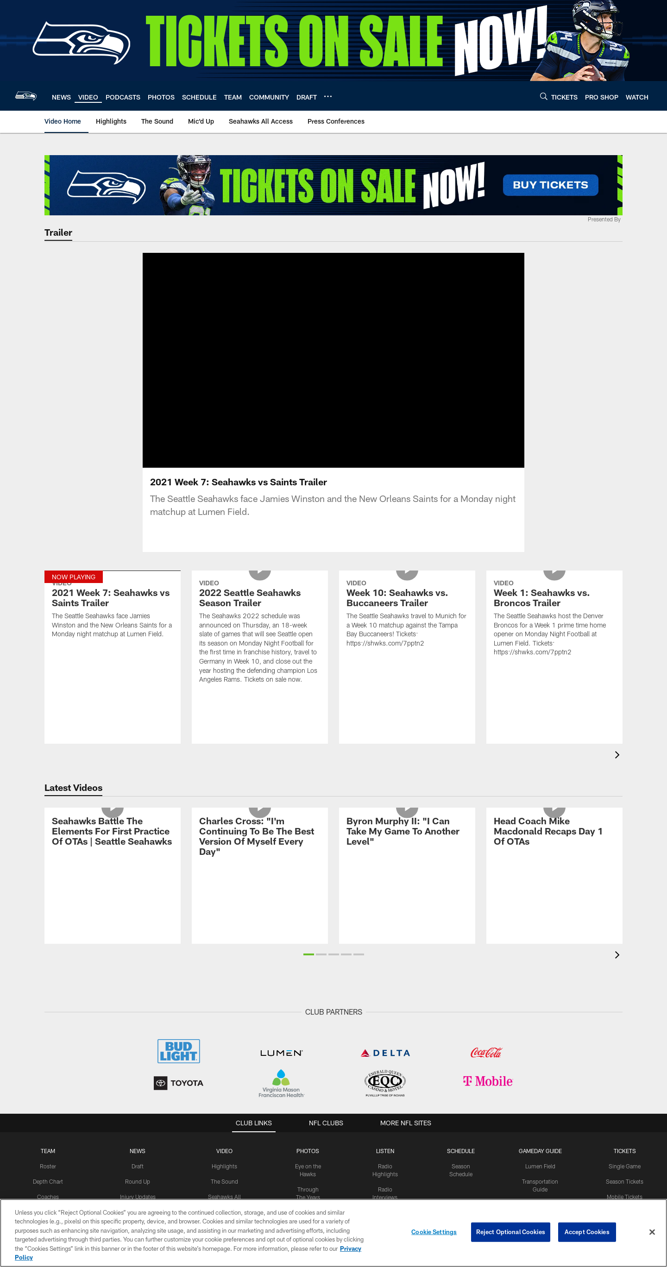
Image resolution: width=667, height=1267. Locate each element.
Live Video (224, 1194)
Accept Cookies (587, 1232)
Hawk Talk (385, 1171)
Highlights (224, 1041)
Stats (47, 1101)
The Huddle (385, 1186)
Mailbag (137, 1132)
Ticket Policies (624, 1147)
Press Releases (137, 1148)
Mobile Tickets (624, 1071)
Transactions (47, 1132)
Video (224, 1025)
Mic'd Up (224, 1094)
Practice (308, 1148)
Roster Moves (138, 1163)
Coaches (48, 1071)
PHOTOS (307, 1025)
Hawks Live (385, 1156)
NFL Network (224, 1178)
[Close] (652, 1232)
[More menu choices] (328, 96)
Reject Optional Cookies (510, 1232)
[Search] (543, 96)
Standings (48, 1087)
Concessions (540, 1125)
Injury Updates (138, 1071)
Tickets (625, 1025)
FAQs (540, 1178)
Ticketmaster (625, 1185)
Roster (48, 1041)
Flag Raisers (308, 1186)
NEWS (137, 1025)
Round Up (137, 1056)
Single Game (625, 1041)
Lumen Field (540, 1041)
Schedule (461, 1025)
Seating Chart (625, 1132)
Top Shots (308, 1110)
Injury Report (48, 1117)
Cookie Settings (434, 1232)
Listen (385, 1025)
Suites (625, 1087)
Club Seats (624, 1101)
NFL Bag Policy (540, 1163)
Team (48, 1025)
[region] (333, 1233)
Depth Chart (48, 1056)
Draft (138, 1041)
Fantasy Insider (137, 1178)
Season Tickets (624, 1056)
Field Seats (624, 1117)
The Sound (224, 1056)
